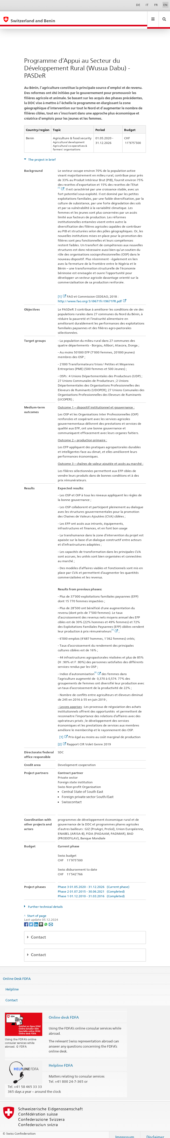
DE (138, 5)
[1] (62, 291)
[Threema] (41, 919)
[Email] (51, 919)
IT (147, 5)
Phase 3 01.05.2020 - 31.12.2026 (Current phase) (93, 882)
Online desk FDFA (64, 1012)
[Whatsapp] (46, 919)
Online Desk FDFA (17, 973)
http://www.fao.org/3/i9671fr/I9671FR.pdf (92, 296)
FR (156, 5)
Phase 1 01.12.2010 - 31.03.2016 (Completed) (91, 891)
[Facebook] (26, 919)
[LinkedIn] (36, 919)
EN (165, 5)
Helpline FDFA (61, 1060)
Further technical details (45, 902)
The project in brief (41, 155)
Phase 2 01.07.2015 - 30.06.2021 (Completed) (91, 886)
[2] (62, 739)
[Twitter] (31, 919)
